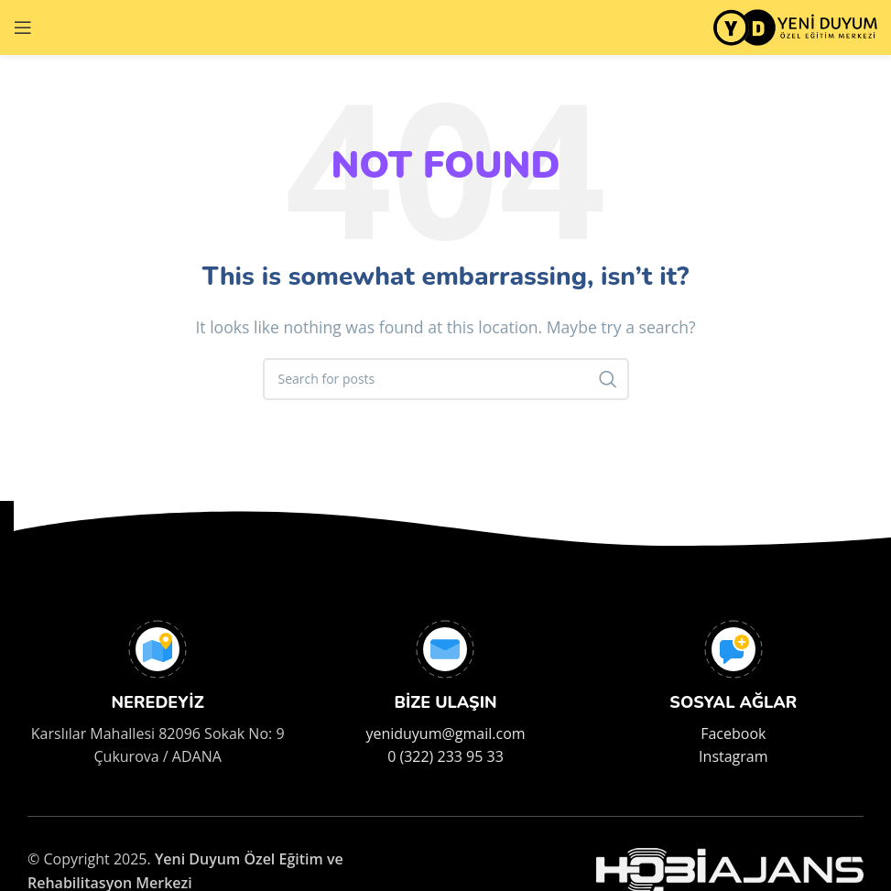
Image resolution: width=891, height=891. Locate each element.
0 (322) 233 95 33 (445, 756)
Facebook (733, 733)
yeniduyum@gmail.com (445, 733)
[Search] (446, 379)
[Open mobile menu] (23, 27)
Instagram (733, 756)
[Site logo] (795, 26)
